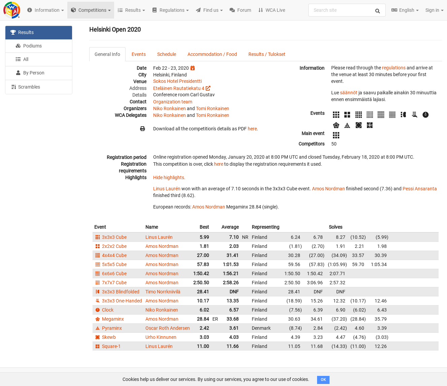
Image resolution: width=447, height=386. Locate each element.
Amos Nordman (328, 188)
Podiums (28, 46)
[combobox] (347, 10)
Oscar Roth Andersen (167, 328)
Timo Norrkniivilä (162, 291)
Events (139, 54)
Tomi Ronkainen (212, 108)
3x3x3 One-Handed (118, 300)
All (21, 59)
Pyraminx (108, 328)
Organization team (172, 101)
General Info (107, 54)
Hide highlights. (169, 177)
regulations (394, 67)
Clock (103, 310)
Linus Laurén (166, 188)
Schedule (166, 54)
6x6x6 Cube (110, 273)
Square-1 (107, 346)
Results (22, 32)
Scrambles (25, 87)
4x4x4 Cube (110, 255)
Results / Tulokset (266, 54)
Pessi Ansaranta (420, 188)
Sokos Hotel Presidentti (177, 81)
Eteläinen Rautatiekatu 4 (178, 88)
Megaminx (109, 319)
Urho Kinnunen (160, 337)
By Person (29, 72)
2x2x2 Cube (110, 246)
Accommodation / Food (212, 54)
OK (323, 380)
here (252, 128)
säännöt (348, 92)
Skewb (105, 337)
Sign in (434, 10)
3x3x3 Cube (110, 237)
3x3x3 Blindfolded (116, 291)
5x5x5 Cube (110, 264)
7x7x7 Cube (110, 282)
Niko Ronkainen (169, 108)
